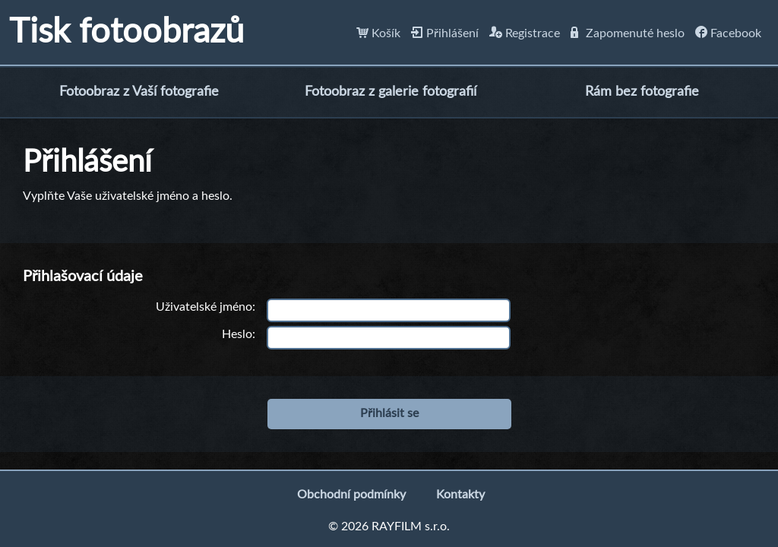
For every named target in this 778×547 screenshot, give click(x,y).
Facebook (728, 33)
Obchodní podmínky (351, 495)
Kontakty (460, 495)
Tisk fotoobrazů (126, 32)
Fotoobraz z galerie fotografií (390, 92)
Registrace (524, 33)
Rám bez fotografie (642, 92)
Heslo (237, 334)
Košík (378, 33)
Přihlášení (445, 33)
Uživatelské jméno (204, 307)
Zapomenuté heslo (628, 33)
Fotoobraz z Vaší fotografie (139, 92)
